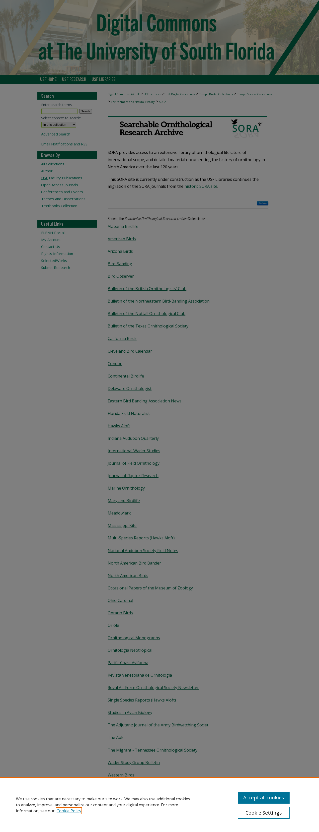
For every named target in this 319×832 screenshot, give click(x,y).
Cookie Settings (263, 812)
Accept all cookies (263, 797)
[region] (159, 804)
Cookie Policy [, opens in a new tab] (69, 811)
